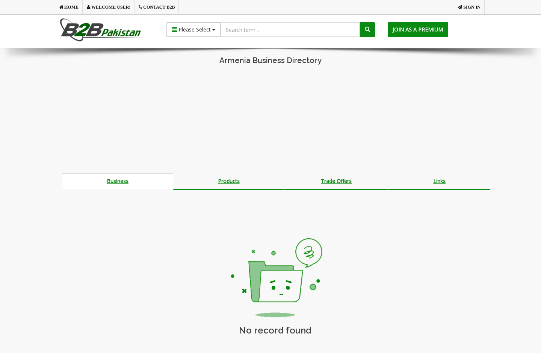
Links (439, 181)
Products (229, 181)
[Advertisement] (270, 120)
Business (117, 181)
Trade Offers (336, 181)
